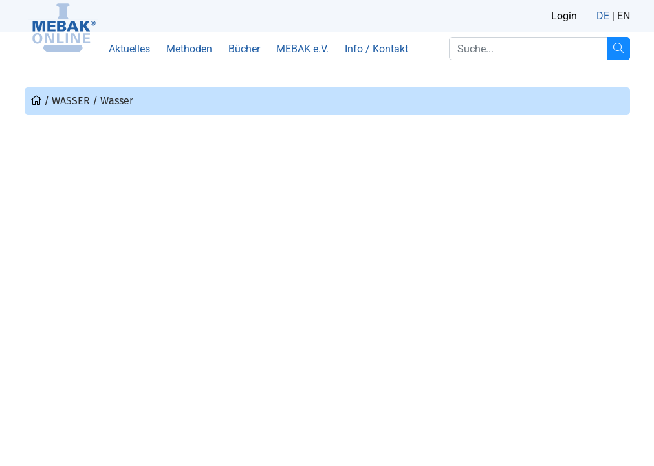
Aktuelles (129, 49)
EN (623, 16)
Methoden (189, 49)
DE (602, 16)
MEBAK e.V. (302, 49)
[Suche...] (618, 48)
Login (564, 16)
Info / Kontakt (376, 49)
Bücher (244, 49)
